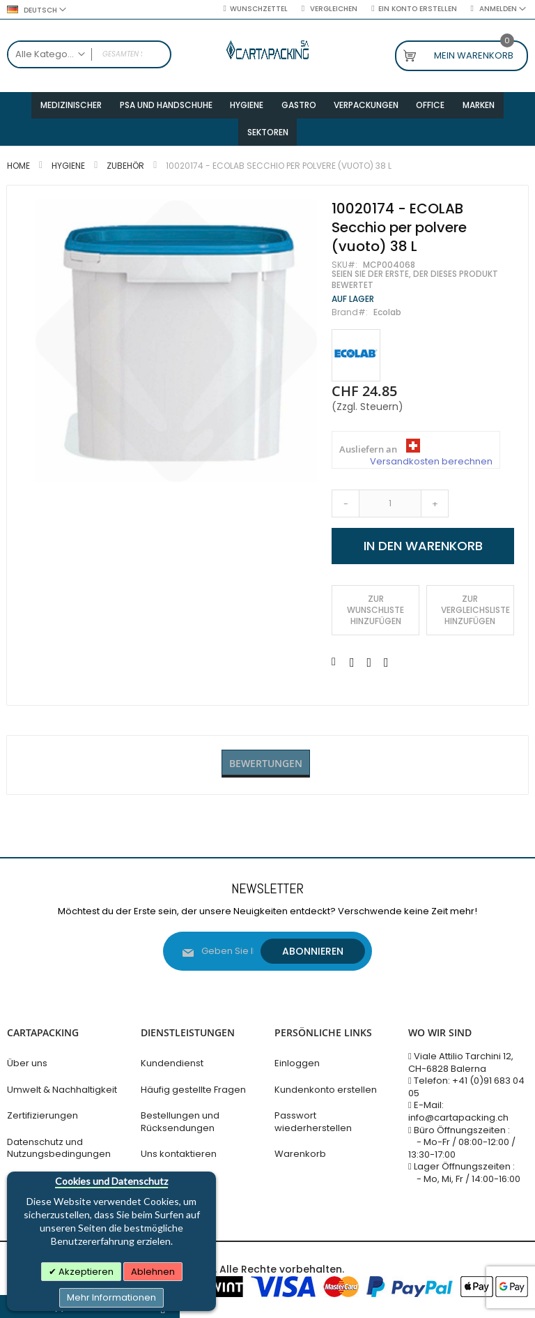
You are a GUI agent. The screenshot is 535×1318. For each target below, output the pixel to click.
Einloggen (297, 1063)
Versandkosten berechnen (431, 470)
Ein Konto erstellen (417, 9)
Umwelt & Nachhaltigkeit (62, 1089)
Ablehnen (153, 1271)
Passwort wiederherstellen (313, 1122)
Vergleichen (332, 9)
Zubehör (125, 175)
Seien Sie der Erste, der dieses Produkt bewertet (415, 289)
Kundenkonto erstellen (325, 1089)
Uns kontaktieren (179, 1153)
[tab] (266, 773)
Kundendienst (172, 1063)
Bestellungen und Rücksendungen (180, 1122)
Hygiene (68, 175)
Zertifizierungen (42, 1115)
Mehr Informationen (111, 1297)
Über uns (27, 1063)
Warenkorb (300, 1153)
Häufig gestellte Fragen (193, 1089)
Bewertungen (266, 773)
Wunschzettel (259, 9)
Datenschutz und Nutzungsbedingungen (59, 1148)
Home (18, 175)
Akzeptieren (85, 1271)
